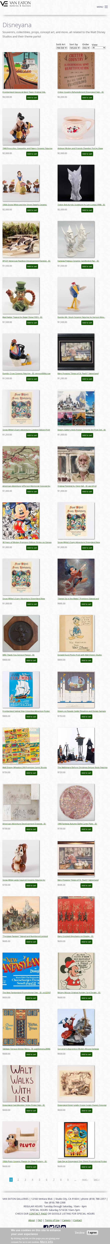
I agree (92, 1232)
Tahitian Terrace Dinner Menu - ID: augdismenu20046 (26, 1049)
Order (85, 44)
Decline (80, 1233)
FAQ (40, 1220)
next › (85, 1179)
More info (46, 1242)
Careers (66, 1220)
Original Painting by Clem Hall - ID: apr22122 (77, 486)
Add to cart (32, 97)
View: (95, 45)
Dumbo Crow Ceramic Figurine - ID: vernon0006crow (26, 373)
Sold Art (60, 44)
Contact (77, 1220)
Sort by (73, 44)
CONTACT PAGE (38, 1213)
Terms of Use (52, 1220)
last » (96, 1179)
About (31, 1220)
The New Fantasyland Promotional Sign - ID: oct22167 (27, 992)
